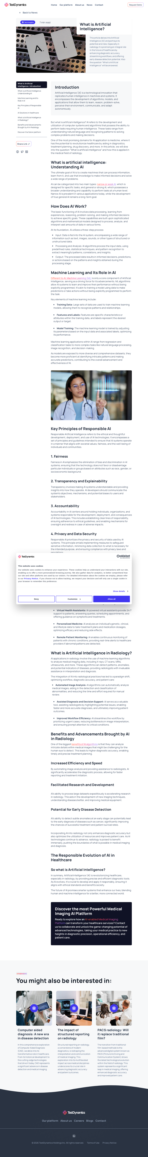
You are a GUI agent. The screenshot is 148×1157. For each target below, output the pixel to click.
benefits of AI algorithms (85, 744)
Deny (36, 599)
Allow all (111, 599)
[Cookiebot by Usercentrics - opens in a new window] (118, 557)
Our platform (66, 4)
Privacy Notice (109, 1142)
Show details (119, 591)
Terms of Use (93, 1142)
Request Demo (135, 4)
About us (79, 4)
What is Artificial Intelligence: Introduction (29, 84)
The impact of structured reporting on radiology (73, 1033)
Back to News (28, 12)
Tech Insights (28, 22)
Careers (79, 1120)
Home (54, 4)
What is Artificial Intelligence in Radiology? (29, 118)
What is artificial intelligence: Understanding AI (29, 92)
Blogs (89, 1120)
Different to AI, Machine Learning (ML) (71, 278)
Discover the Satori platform (29, 132)
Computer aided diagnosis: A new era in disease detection (33, 1033)
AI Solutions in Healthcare (28, 112)
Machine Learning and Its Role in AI (28, 99)
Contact (99, 4)
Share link (22, 143)
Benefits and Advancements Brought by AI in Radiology (29, 126)
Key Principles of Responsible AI (29, 106)
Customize (74, 599)
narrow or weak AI (106, 184)
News (89, 4)
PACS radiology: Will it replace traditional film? (113, 1033)
